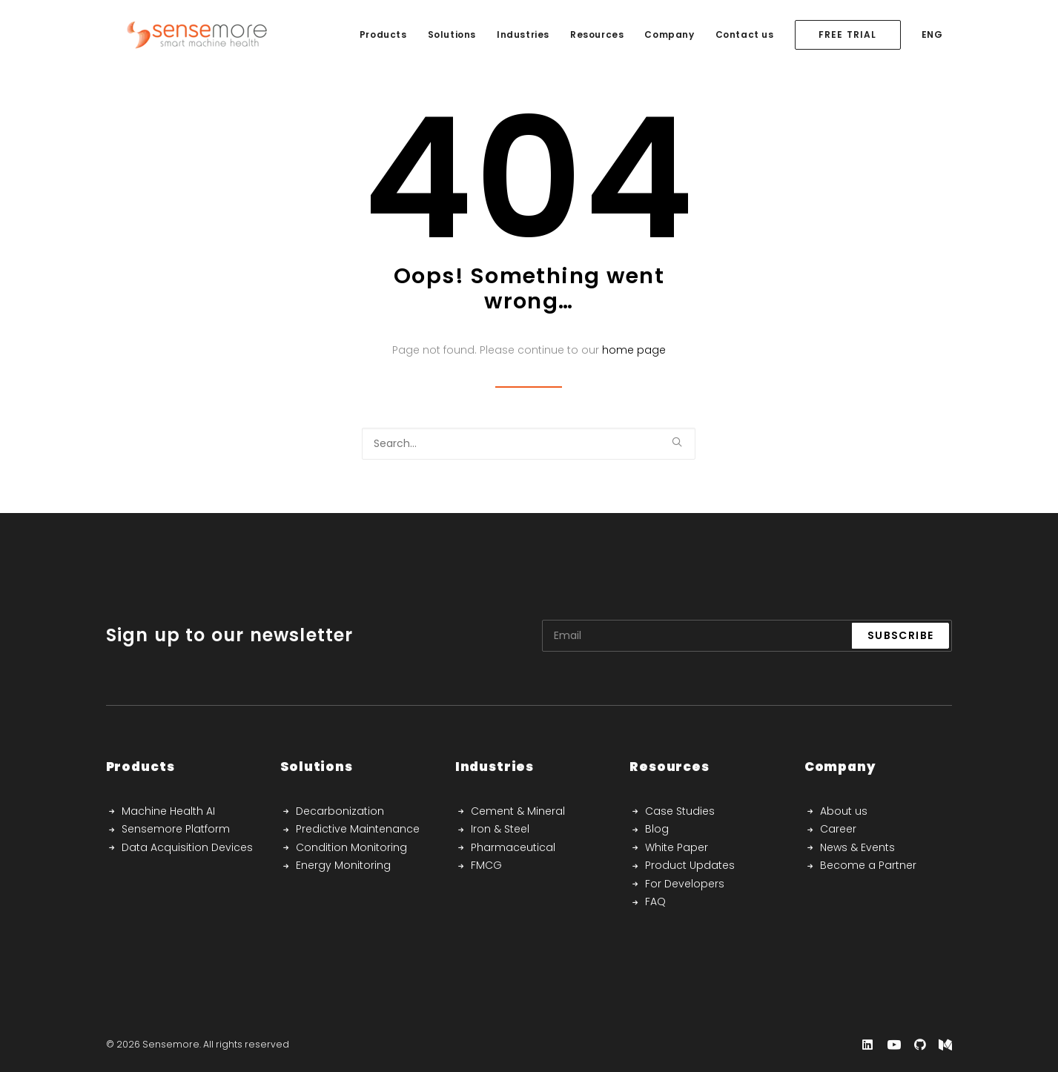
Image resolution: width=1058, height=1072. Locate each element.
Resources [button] (597, 34)
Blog (657, 828)
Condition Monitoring (351, 847)
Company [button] (669, 34)
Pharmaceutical (513, 847)
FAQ (655, 901)
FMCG (486, 865)
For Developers (684, 883)
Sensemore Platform (176, 828)
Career (838, 828)
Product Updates (690, 865)
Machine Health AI (168, 811)
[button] (676, 441)
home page (634, 350)
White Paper (676, 847)
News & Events (857, 847)
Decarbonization (340, 811)
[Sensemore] (177, 35)
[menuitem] (383, 35)
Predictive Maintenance (358, 828)
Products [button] (383, 34)
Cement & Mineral (518, 811)
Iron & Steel (500, 828)
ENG (932, 34)
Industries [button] (523, 34)
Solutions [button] (452, 34)
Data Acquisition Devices (187, 847)
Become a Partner (868, 865)
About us (843, 811)
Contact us (744, 34)
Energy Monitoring (343, 865)
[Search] (528, 444)
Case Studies (680, 811)
